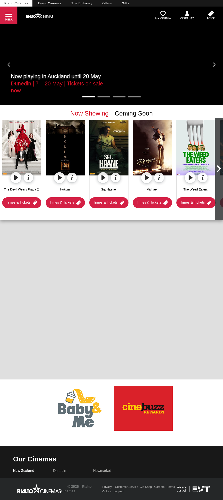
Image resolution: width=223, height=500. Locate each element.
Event (49, 3)
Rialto (16, 3)
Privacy (107, 486)
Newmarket (102, 471)
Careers (159, 486)
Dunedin (59, 471)
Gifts (125, 3)
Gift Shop (146, 486)
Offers (107, 3)
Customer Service (126, 486)
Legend (118, 491)
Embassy (82, 3)
